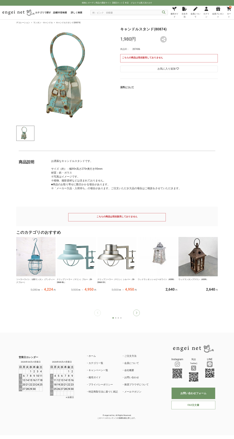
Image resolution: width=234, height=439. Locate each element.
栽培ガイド (95, 377)
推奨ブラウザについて (136, 384)
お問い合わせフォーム (193, 393)
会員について (131, 363)
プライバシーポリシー (101, 384)
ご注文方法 (130, 355)
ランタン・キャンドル (43, 22)
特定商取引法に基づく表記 (103, 391)
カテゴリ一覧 (96, 363)
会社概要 (129, 370)
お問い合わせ (131, 377)
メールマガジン (132, 391)
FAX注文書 (193, 405)
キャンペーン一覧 (98, 370)
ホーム (92, 355)
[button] (136, 313)
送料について (127, 87)
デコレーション (23, 22)
